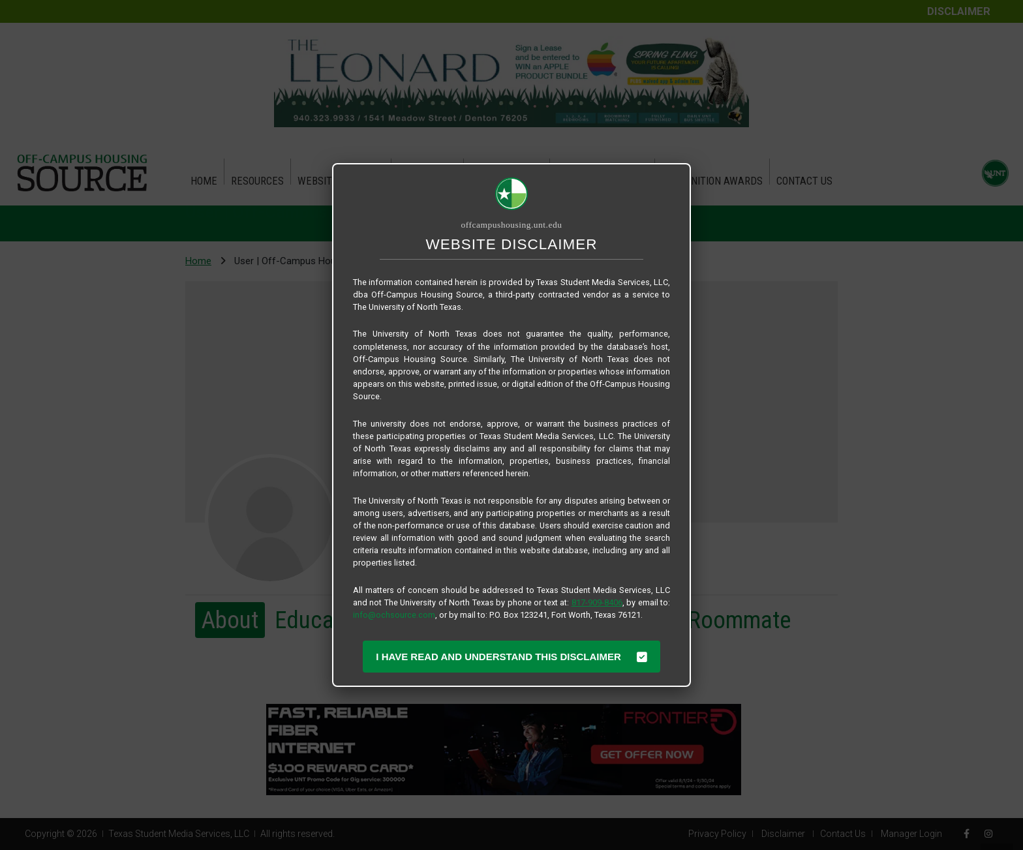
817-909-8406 (597, 602)
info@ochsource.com (394, 615)
